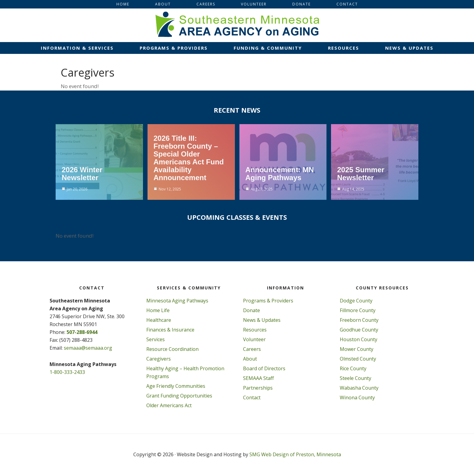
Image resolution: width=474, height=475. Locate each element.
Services (155, 339)
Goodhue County (359, 329)
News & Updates (262, 320)
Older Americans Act (169, 405)
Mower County (356, 349)
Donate (251, 310)
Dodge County (356, 300)
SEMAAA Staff (258, 378)
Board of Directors (264, 368)
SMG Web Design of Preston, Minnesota (295, 454)
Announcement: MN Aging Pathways (279, 174)
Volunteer (254, 339)
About (250, 358)
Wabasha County (359, 387)
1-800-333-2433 (67, 372)
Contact (252, 397)
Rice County (353, 368)
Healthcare (158, 320)
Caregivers (158, 358)
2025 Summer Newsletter (360, 174)
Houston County (358, 339)
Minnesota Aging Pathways (177, 300)
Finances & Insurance (170, 329)
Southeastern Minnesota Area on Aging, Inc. (237, 25)
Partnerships (258, 387)
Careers (252, 349)
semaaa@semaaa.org (88, 348)
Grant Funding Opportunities (179, 395)
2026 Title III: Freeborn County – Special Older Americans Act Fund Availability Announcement (189, 158)
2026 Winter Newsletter (82, 174)
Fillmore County (357, 310)
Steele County (355, 378)
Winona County (357, 397)
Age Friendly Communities (175, 386)
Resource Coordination (172, 349)
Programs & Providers (268, 300)
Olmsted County (358, 358)
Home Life (158, 310)
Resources (255, 329)
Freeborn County (359, 320)
